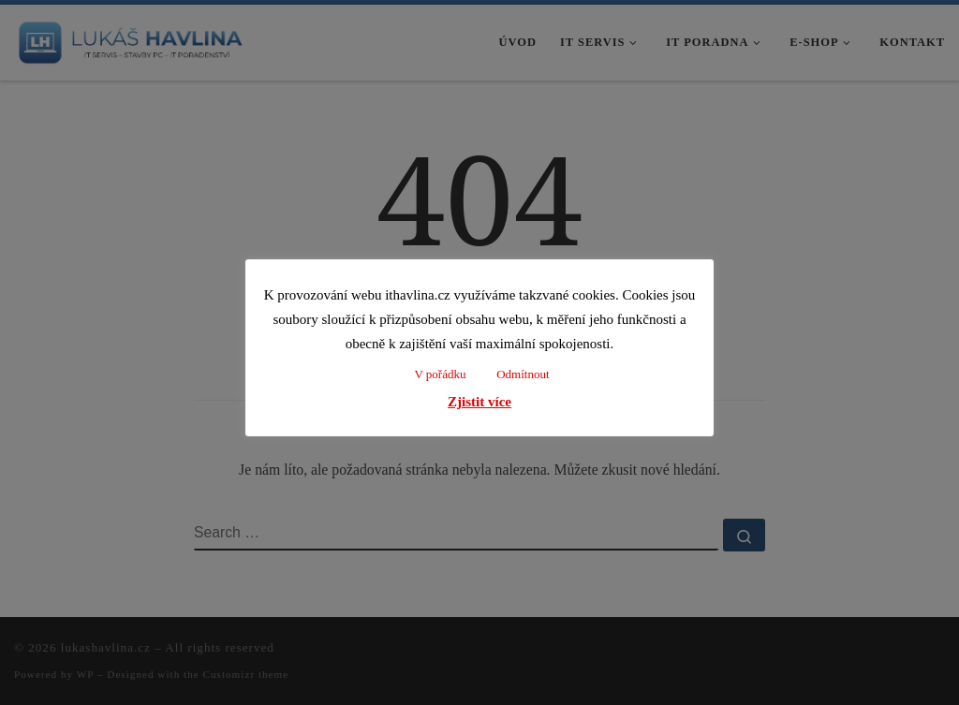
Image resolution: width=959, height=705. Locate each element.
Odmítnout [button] (522, 374)
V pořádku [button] (439, 374)
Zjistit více (479, 401)
